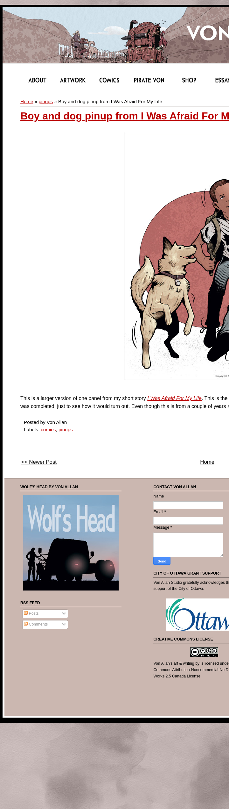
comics (48, 429)
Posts (31, 613)
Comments (36, 624)
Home (26, 101)
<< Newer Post (39, 462)
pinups (45, 101)
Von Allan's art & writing (173, 663)
